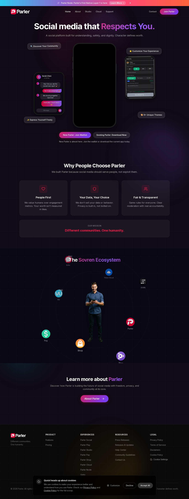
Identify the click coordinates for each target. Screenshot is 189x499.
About (78, 11)
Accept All (145, 485)
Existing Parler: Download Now (112, 135)
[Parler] (133, 312)
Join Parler (169, 11)
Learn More (117, 3)
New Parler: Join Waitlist (75, 135)
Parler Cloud (86, 465)
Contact (153, 11)
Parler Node (85, 470)
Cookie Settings (159, 459)
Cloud (98, 11)
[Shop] (92, 348)
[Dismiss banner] (130, 3)
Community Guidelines (125, 455)
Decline (129, 485)
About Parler (94, 398)
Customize (113, 485)
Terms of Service (158, 445)
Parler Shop (85, 460)
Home (68, 11)
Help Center (120, 450)
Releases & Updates (124, 445)
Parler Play (85, 445)
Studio (88, 11)
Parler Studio (86, 450)
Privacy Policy (156, 440)
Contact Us (120, 460)
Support (109, 11)
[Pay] (53, 346)
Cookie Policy (156, 455)
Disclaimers (155, 450)
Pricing (49, 445)
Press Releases (122, 440)
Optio (82, 475)
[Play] (131, 350)
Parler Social (86, 440)
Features (49, 440)
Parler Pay (85, 455)
